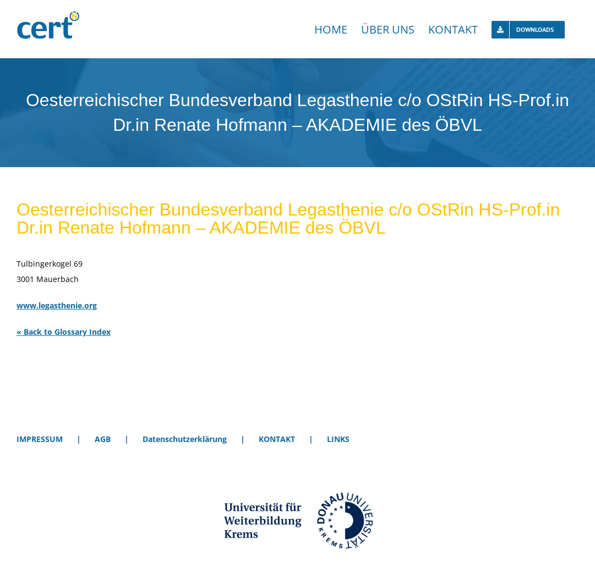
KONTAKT (277, 439)
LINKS (338, 439)
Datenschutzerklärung (185, 439)
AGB (103, 439)
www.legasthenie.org (57, 305)
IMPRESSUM (40, 439)
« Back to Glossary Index (64, 332)
